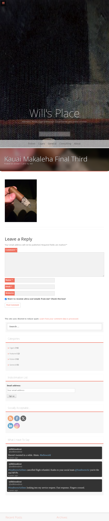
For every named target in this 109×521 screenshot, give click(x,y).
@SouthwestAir (82, 470)
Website (10, 293)
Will (31, 163)
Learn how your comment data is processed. (59, 319)
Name (9, 280)
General (52, 143)
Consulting (65, 143)
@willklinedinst (15, 452)
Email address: (14, 385)
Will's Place (54, 113)
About (77, 143)
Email (9, 286)
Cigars (41, 143)
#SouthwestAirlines (17, 470)
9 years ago (13, 458)
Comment (11, 250)
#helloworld (45, 455)
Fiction (31, 143)
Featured (13, 353)
